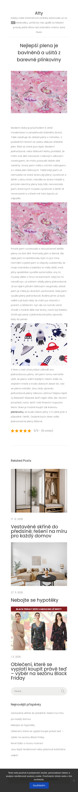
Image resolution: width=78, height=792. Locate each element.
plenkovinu (17, 412)
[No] (73, 780)
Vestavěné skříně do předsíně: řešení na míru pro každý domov (39, 531)
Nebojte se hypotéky (34, 600)
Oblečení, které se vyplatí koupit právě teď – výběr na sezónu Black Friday (39, 671)
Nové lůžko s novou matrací (27, 743)
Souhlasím (39, 785)
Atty (39, 13)
